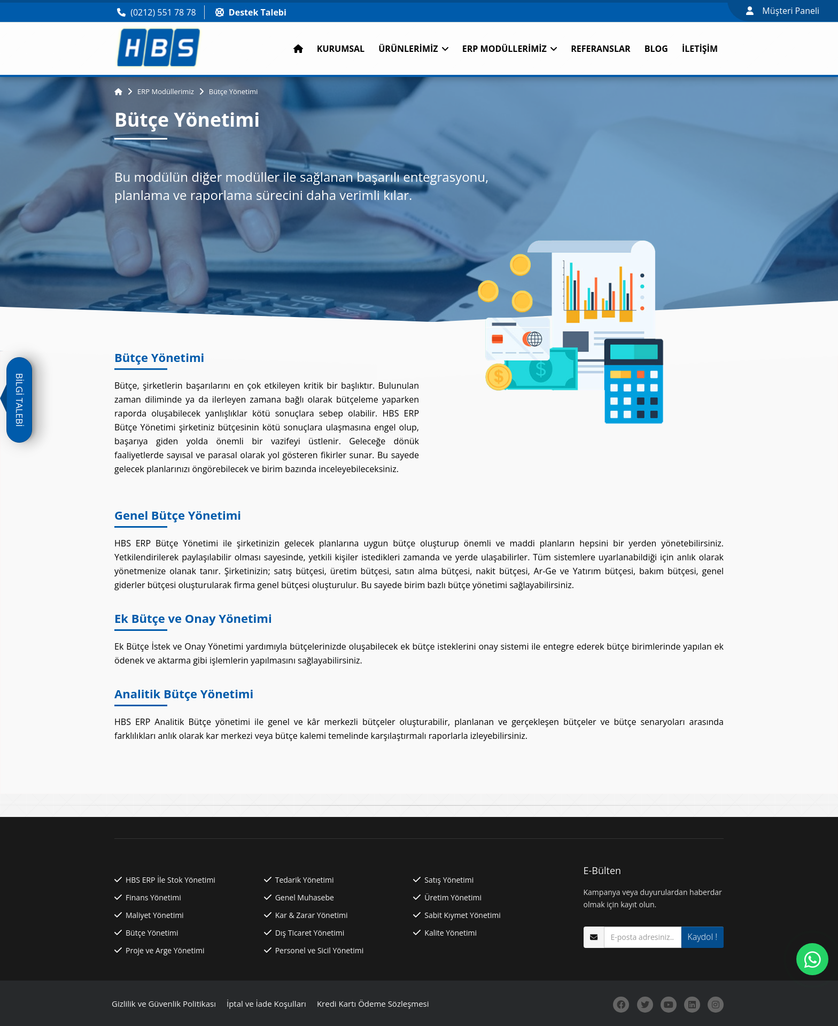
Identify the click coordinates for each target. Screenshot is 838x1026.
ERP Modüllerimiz (509, 49)
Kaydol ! (702, 937)
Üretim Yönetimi (453, 897)
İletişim (700, 49)
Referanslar (600, 49)
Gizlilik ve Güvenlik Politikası (164, 1003)
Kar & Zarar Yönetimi (311, 915)
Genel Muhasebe (304, 897)
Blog (656, 49)
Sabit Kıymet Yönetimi (462, 915)
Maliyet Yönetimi (155, 915)
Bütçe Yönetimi (233, 91)
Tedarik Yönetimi (304, 880)
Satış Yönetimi (449, 880)
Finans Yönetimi (153, 897)
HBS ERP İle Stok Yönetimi (170, 880)
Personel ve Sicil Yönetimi (319, 950)
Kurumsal (340, 49)
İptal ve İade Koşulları (266, 1003)
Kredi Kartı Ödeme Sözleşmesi (373, 1003)
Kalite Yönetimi (450, 933)
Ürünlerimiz (413, 49)
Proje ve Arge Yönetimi (165, 950)
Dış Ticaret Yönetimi (310, 933)
